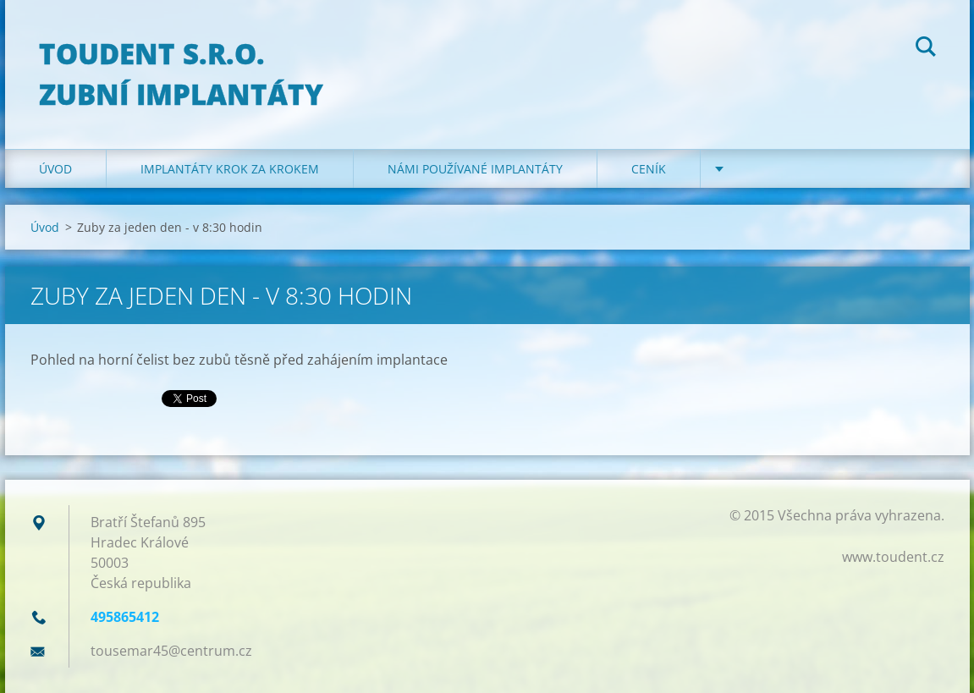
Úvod (55, 169)
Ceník (648, 169)
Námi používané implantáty (475, 169)
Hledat (926, 49)
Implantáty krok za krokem (229, 169)
